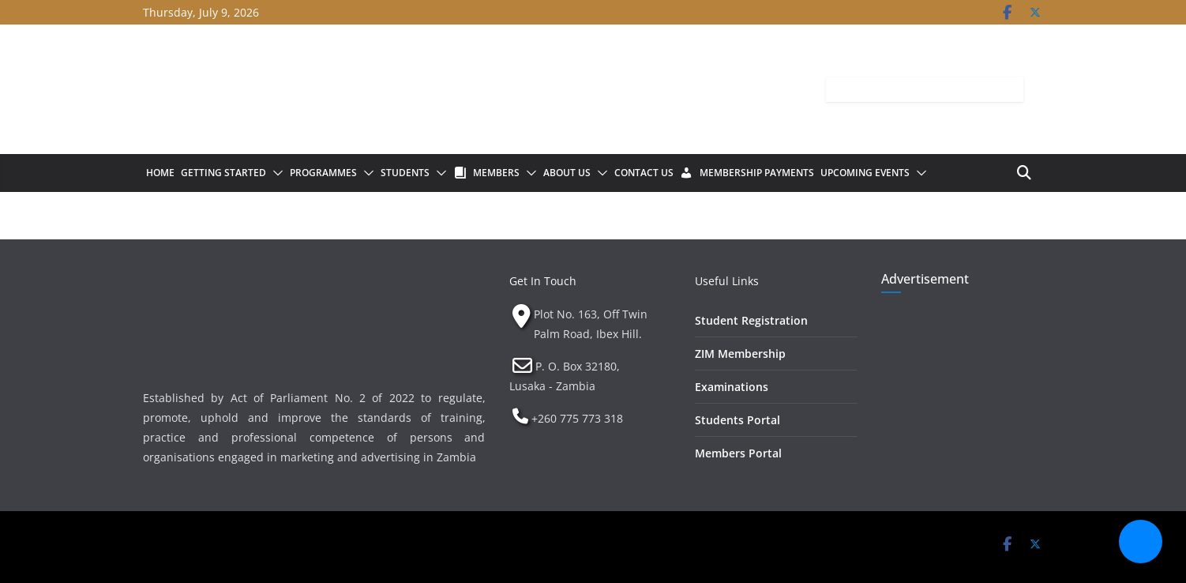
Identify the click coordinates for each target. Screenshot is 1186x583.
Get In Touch (542, 280)
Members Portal (738, 453)
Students (405, 172)
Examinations (731, 386)
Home (160, 172)
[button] (274, 173)
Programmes (323, 172)
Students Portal (737, 419)
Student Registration (751, 320)
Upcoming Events (865, 172)
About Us (567, 172)
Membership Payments (757, 172)
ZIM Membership (740, 353)
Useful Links (727, 280)
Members (496, 172)
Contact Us (644, 172)
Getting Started (223, 172)
